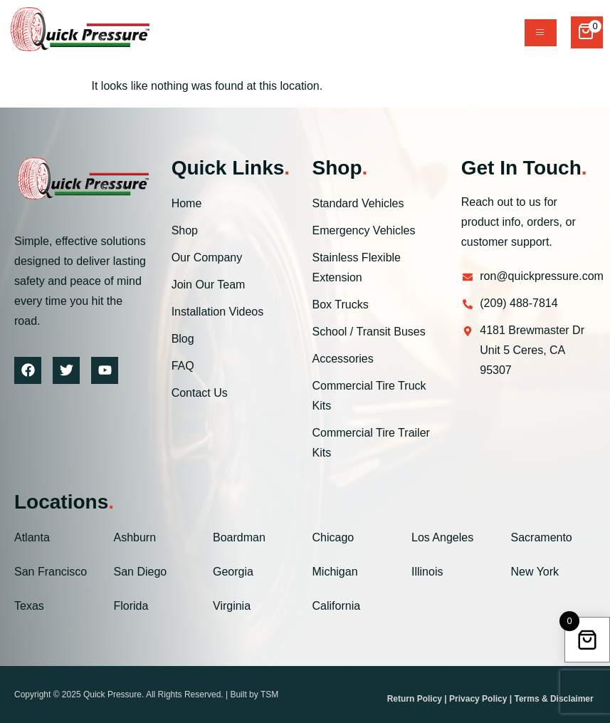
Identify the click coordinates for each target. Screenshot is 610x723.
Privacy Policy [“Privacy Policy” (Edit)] (478, 699)
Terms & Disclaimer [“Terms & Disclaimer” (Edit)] (553, 699)
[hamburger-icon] (541, 32)
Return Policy (414, 699)
